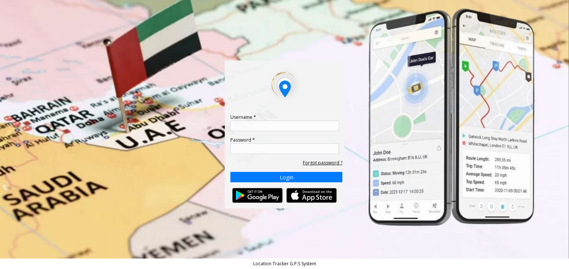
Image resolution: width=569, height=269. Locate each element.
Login (286, 177)
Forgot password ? (322, 163)
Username (243, 117)
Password (242, 140)
